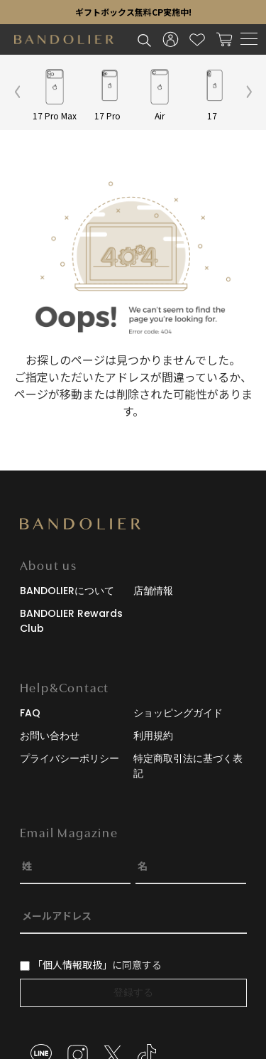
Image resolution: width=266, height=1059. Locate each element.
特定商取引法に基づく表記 (188, 765)
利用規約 (153, 736)
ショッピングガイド (178, 713)
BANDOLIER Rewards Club (71, 620)
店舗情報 (153, 591)
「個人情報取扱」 (72, 964)
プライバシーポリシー (69, 758)
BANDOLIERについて (67, 591)
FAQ (30, 713)
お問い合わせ (49, 736)
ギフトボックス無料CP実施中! (133, 12)
